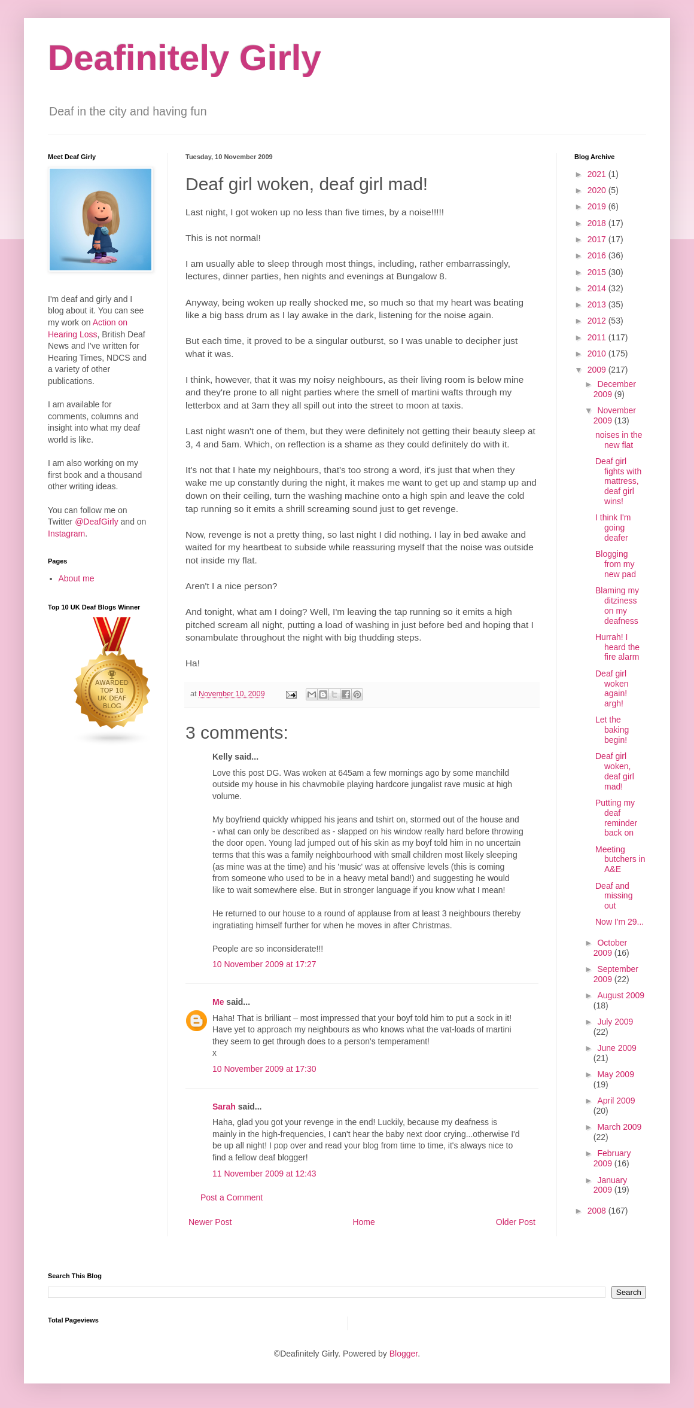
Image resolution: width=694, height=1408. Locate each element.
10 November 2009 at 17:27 (264, 964)
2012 (598, 320)
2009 (598, 369)
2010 (598, 353)
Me (218, 1002)
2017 (598, 239)
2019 (598, 206)
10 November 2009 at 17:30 (264, 1069)
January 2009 (610, 1185)
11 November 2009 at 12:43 (264, 1173)
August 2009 (620, 995)
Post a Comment (231, 1197)
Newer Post (210, 1222)
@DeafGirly (96, 521)
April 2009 (616, 1100)
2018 (598, 223)
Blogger (403, 1353)
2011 (598, 337)
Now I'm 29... (619, 922)
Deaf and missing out (613, 896)
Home (363, 1222)
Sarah (224, 1106)
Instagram (66, 533)
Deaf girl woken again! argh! (611, 688)
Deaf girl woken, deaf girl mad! (614, 771)
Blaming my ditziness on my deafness (617, 605)
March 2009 (619, 1127)
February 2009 (612, 1158)
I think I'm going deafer (613, 528)
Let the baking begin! (612, 730)
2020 (598, 190)
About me (77, 578)
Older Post (515, 1222)
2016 (598, 255)
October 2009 (610, 948)
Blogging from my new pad (615, 564)
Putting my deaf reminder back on (616, 817)
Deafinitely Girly (184, 58)
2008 (598, 1210)
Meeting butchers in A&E (620, 859)
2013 (598, 304)
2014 (598, 288)
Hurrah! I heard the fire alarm (617, 647)
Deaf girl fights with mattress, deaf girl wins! (618, 481)
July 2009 (615, 1021)
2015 (598, 272)
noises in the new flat (619, 440)
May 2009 (615, 1074)
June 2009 (616, 1048)
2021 (598, 174)
